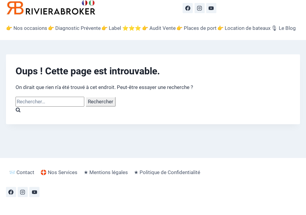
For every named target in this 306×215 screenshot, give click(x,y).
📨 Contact (21, 172)
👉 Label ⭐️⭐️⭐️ (121, 28)
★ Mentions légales (106, 172)
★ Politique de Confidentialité (167, 172)
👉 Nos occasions (26, 28)
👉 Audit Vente (159, 28)
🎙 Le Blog (283, 28)
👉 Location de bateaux (243, 28)
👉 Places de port (196, 28)
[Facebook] (188, 8)
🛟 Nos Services (58, 172)
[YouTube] (211, 8)
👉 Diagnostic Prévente (74, 28)
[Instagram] (200, 8)
